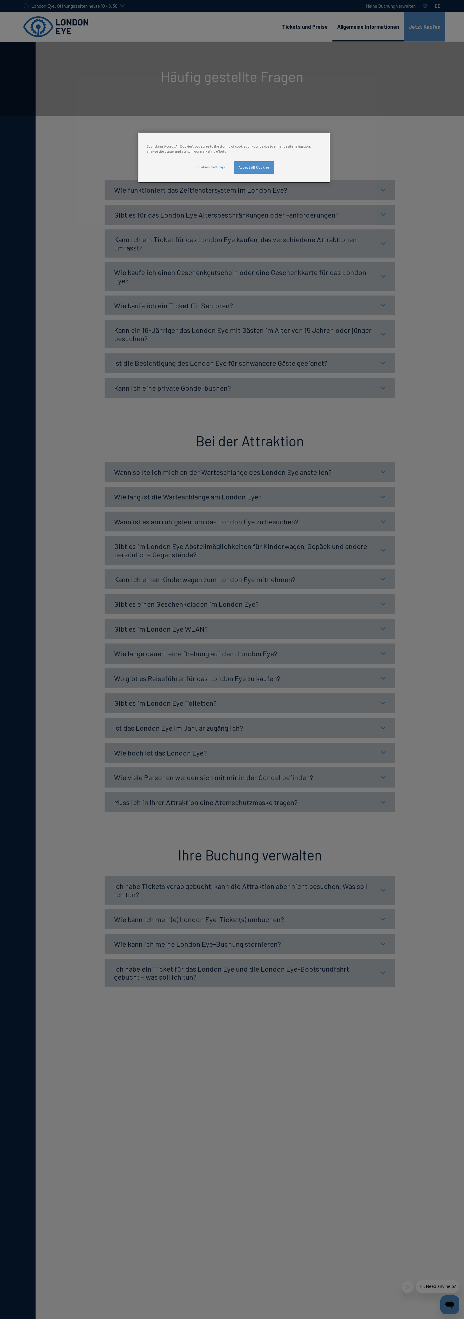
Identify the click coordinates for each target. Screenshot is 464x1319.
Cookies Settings (210, 167)
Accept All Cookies (254, 167)
